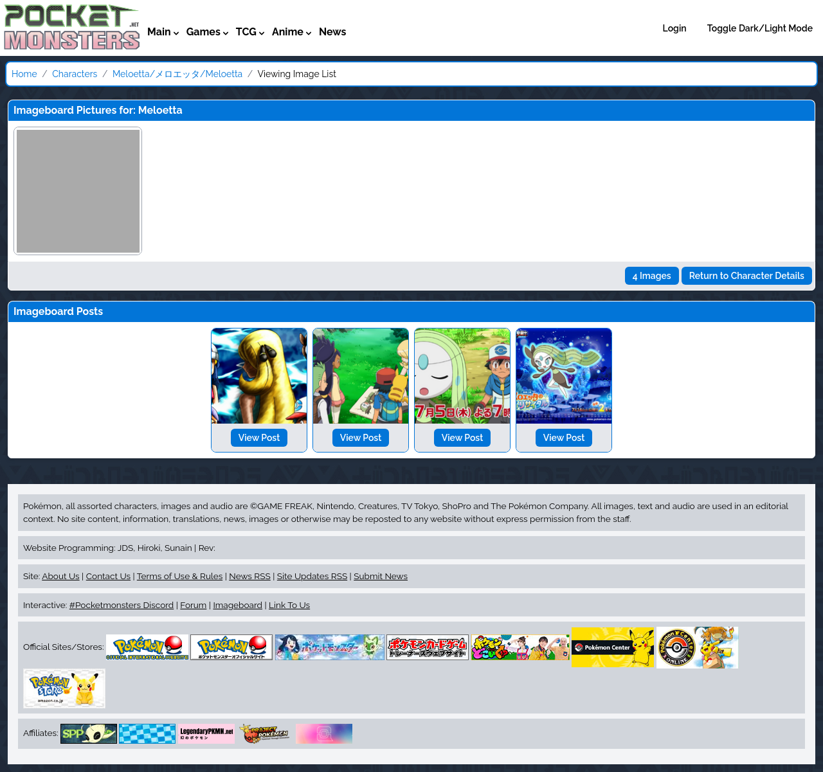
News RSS (249, 576)
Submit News (381, 576)
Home (24, 74)
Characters (74, 74)
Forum (193, 605)
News (333, 32)
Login (675, 28)
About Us (60, 576)
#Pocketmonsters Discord (121, 605)
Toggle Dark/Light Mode (760, 28)
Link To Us (289, 605)
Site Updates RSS (312, 576)
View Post (259, 438)
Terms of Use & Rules (179, 576)
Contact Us (108, 576)
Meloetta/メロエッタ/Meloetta (177, 74)
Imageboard (237, 605)
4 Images (652, 276)
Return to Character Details (746, 276)
